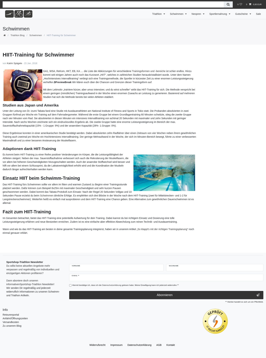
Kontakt (171, 345)
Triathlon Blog (18, 35)
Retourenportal (11, 314)
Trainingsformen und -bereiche (148, 71)
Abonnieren (208, 295)
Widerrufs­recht (97, 345)
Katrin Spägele (14, 63)
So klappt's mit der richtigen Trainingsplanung (162, 229)
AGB (159, 345)
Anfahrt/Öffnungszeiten (15, 318)
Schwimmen (177, 13)
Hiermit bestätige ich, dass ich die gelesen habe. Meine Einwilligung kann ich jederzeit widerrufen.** (125, 285)
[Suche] (228, 4)
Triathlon (157, 13)
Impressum (116, 345)
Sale (258, 13)
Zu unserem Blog (12, 325)
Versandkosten (11, 322)
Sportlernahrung (218, 13)
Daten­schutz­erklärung (139, 345)
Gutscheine (241, 13)
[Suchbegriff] (113, 4)
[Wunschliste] (239, 4)
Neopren (197, 13)
